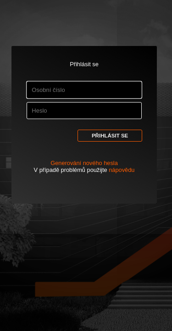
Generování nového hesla (84, 163)
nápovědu (121, 169)
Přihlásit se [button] (110, 135)
